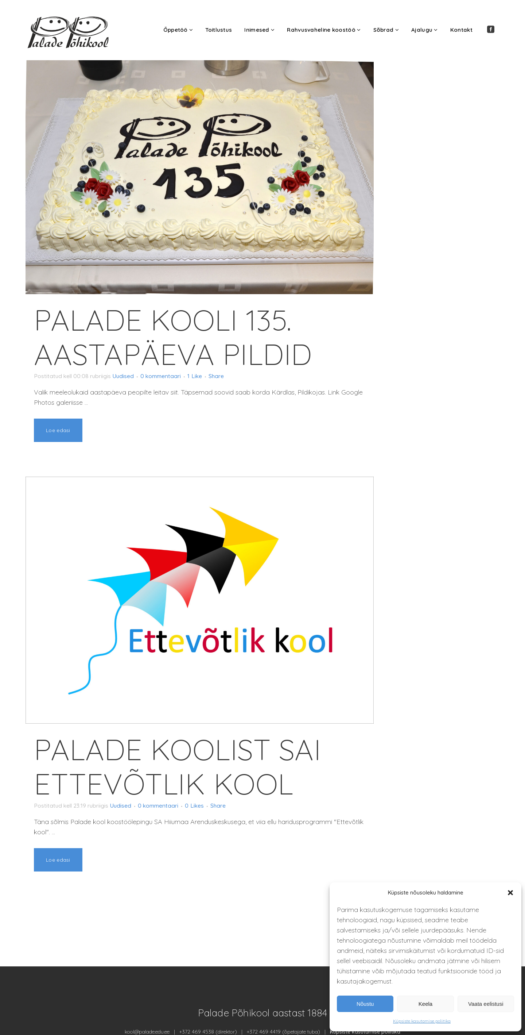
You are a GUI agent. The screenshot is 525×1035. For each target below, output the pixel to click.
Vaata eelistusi (485, 1004)
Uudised (135, 376)
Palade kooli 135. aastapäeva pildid (173, 336)
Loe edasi (58, 430)
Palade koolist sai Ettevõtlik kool (177, 766)
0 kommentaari (177, 376)
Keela (425, 1004)
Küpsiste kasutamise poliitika (422, 1021)
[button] (510, 892)
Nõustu (365, 1004)
